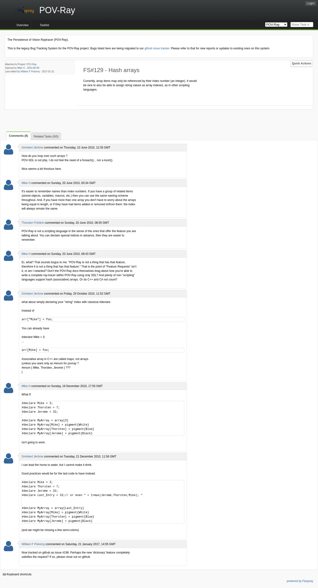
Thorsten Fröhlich (33, 222)
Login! (311, 3)
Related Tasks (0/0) (46, 136)
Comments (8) (18, 135)
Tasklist (44, 25)
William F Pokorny (30, 71)
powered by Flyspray (300, 581)
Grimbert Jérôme (32, 147)
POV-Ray (32, 64)
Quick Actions (301, 63)
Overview (22, 25)
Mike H (21, 68)
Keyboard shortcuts (17, 574)
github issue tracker (157, 48)
